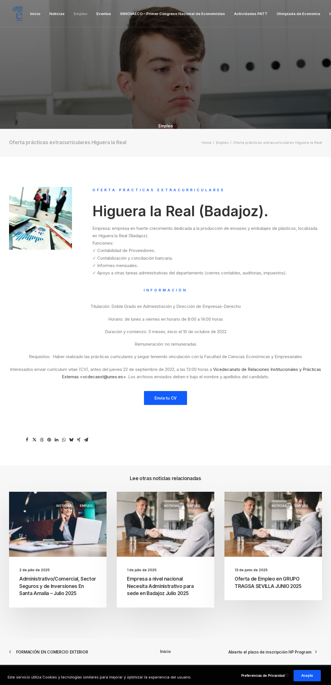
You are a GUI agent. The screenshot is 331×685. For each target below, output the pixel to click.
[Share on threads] (42, 439)
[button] (58, 524)
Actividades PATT (251, 13)
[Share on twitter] (34, 439)
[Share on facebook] (27, 439)
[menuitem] (35, 13)
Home (206, 142)
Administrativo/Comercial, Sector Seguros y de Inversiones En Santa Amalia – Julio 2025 (57, 586)
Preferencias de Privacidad (263, 681)
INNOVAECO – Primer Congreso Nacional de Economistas (172, 13)
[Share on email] (86, 439)
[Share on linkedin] (56, 439)
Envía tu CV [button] (165, 398)
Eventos (103, 13)
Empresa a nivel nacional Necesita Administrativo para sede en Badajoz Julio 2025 (160, 586)
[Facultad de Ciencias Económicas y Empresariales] (17, 13)
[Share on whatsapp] (64, 439)
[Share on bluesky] (71, 439)
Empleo (80, 13)
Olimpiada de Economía (298, 13)
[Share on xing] (78, 439)
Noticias (57, 13)
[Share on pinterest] (49, 439)
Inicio (35, 13)
